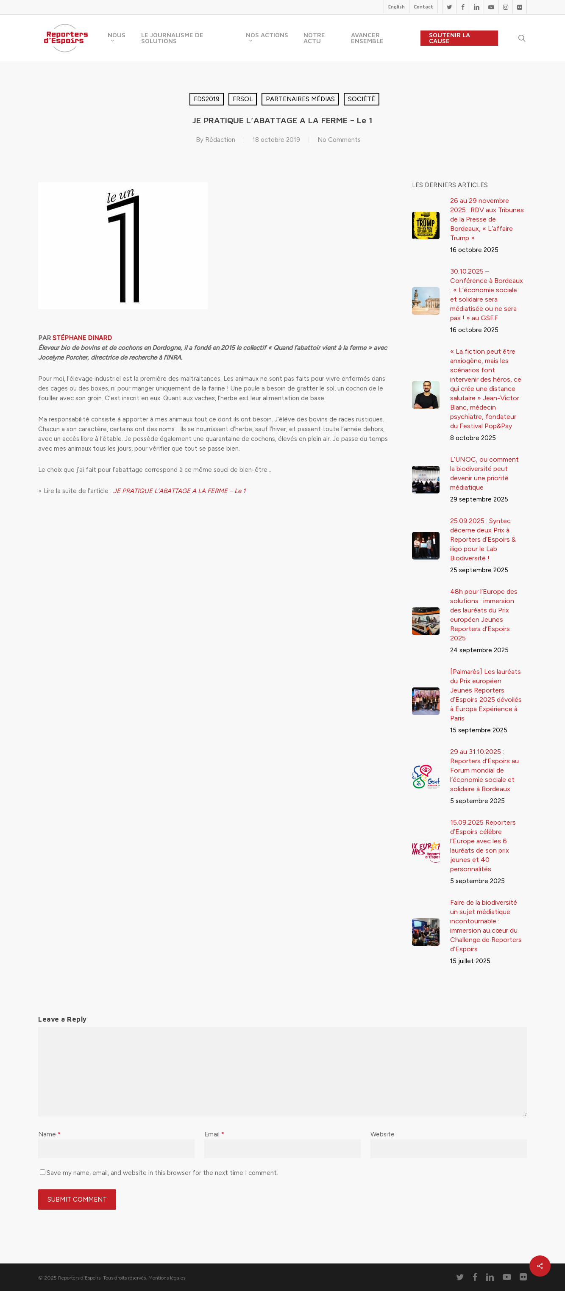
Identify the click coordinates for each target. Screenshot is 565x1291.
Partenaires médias (300, 99)
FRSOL (243, 99)
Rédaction (220, 140)
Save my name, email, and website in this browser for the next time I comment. (162, 1173)
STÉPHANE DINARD (82, 338)
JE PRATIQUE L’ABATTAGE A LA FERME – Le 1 (179, 491)
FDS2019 (207, 99)
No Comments (339, 140)
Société (361, 99)
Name (49, 1134)
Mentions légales (166, 1278)
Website (382, 1134)
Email (214, 1134)
